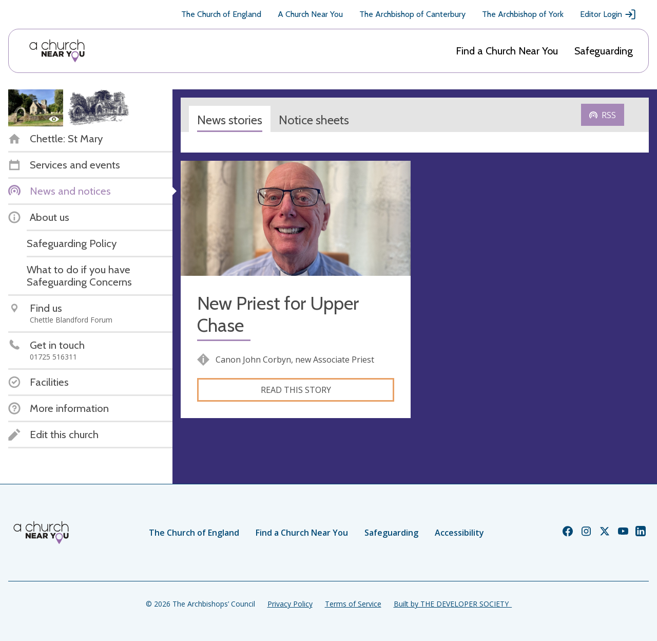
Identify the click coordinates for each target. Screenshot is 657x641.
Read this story (296, 389)
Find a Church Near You (507, 51)
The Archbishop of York (523, 14)
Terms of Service (353, 604)
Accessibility (459, 532)
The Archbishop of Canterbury (412, 14)
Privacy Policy (290, 604)
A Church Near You (310, 14)
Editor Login (608, 14)
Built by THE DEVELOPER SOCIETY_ (453, 604)
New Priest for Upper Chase (278, 314)
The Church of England (221, 14)
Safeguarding (603, 51)
